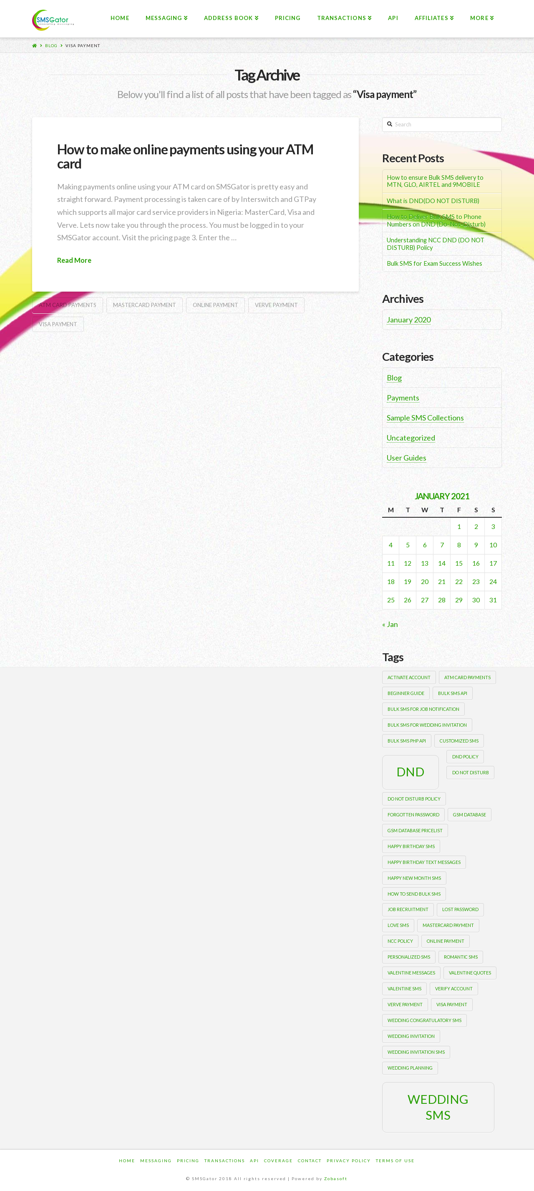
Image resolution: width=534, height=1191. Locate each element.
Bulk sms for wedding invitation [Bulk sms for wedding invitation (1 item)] (427, 725)
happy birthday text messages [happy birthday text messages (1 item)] (424, 862)
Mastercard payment (144, 305)
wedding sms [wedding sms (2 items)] (438, 1107)
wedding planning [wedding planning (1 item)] (410, 1067)
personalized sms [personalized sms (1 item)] (409, 956)
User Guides (406, 457)
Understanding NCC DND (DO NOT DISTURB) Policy (435, 244)
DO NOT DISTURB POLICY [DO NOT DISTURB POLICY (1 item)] (414, 798)
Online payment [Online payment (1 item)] (445, 941)
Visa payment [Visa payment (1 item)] (451, 1004)
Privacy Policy (349, 1160)
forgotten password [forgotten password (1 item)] (413, 814)
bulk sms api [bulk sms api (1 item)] (452, 693)
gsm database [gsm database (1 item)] (469, 814)
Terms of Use (395, 1160)
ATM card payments (67, 305)
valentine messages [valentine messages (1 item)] (411, 972)
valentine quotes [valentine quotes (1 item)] (470, 972)
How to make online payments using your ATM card (185, 156)
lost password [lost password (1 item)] (460, 909)
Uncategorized (411, 437)
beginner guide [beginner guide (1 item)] (406, 693)
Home (127, 1160)
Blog (51, 45)
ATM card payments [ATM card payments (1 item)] (467, 677)
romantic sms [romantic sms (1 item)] (461, 956)
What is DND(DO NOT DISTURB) (433, 200)
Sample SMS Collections (425, 417)
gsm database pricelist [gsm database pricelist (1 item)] (415, 830)
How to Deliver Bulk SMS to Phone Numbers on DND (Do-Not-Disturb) (436, 220)
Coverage (278, 1160)
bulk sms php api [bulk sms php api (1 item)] (407, 740)
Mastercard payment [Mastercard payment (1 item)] (448, 925)
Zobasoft (336, 1178)
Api (254, 1160)
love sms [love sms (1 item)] (398, 925)
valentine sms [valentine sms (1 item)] (404, 988)
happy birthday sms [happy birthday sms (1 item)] (411, 846)
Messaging (156, 1160)
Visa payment (82, 45)
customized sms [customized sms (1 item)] (459, 740)
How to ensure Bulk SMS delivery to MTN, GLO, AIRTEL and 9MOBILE (435, 181)
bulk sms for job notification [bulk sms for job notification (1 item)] (423, 709)
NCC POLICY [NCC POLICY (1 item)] (400, 941)
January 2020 (409, 319)
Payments (403, 397)
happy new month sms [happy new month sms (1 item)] (414, 878)
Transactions (224, 1160)
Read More (74, 260)
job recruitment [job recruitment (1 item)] (408, 909)
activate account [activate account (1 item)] (409, 677)
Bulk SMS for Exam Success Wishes (434, 263)
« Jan (390, 624)
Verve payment (276, 305)
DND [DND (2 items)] (410, 771)
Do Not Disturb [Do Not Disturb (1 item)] (470, 772)
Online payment (215, 305)
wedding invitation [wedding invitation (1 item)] (411, 1036)
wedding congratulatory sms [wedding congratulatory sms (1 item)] (424, 1020)
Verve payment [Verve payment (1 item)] (405, 1004)
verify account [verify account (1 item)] (454, 988)
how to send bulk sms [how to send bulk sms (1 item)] (414, 893)
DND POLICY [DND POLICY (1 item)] (465, 756)
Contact (310, 1160)
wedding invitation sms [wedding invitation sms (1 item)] (416, 1052)
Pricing (188, 1160)
